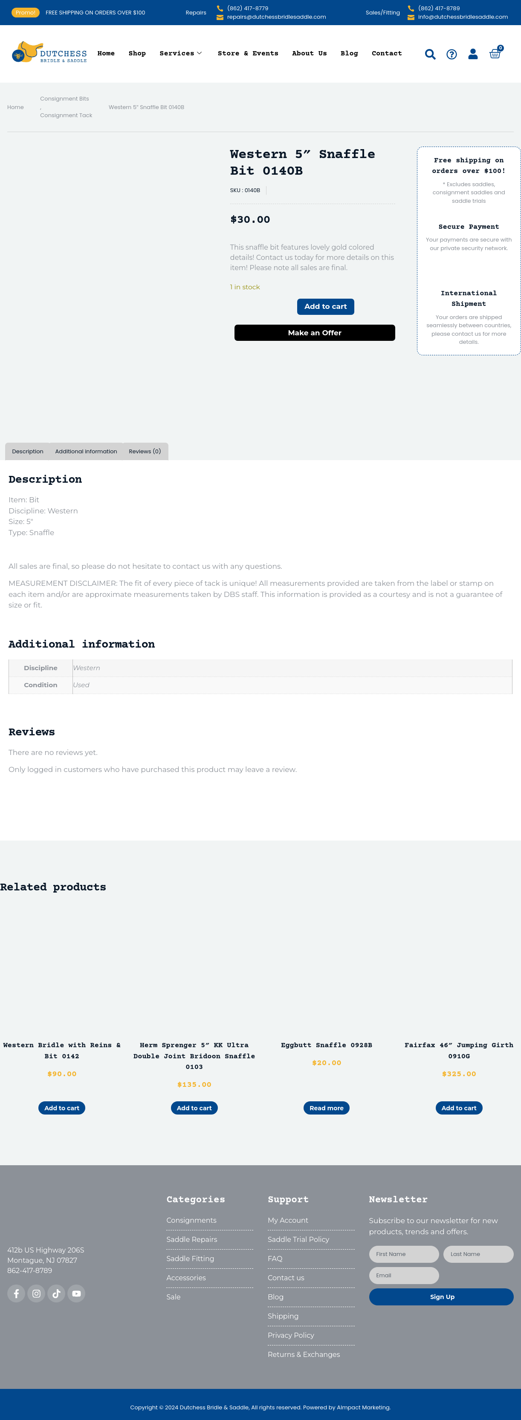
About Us (309, 54)
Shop (137, 54)
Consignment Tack (66, 115)
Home (106, 54)
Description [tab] (27, 451)
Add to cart (325, 306)
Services (180, 54)
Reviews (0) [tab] (145, 451)
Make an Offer (315, 332)
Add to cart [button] (61, 1108)
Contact (387, 54)
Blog (349, 54)
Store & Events (248, 54)
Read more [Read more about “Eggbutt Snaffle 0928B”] (327, 1108)
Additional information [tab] (86, 451)
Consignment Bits (64, 99)
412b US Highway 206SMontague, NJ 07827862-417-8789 (45, 1260)
